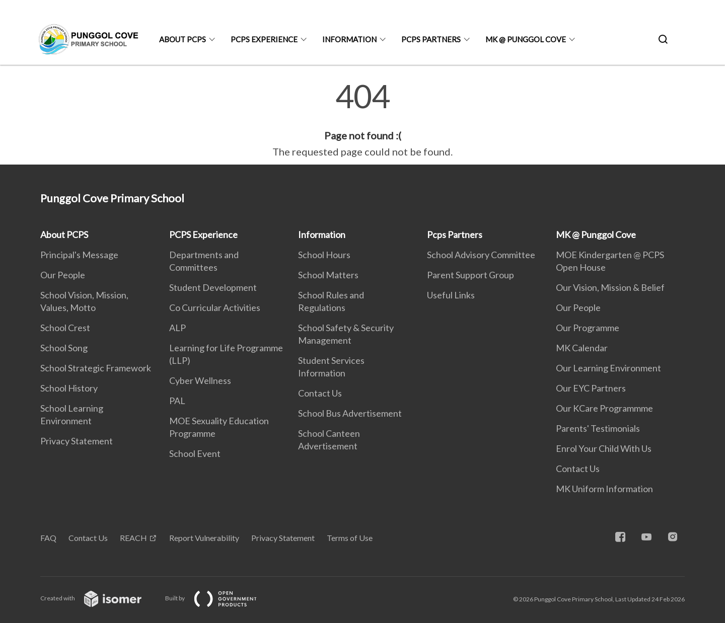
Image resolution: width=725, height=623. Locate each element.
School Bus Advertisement (350, 413)
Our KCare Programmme (604, 408)
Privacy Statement (76, 440)
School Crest (65, 327)
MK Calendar (582, 347)
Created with (99, 598)
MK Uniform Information (604, 488)
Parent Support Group (470, 274)
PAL (177, 400)
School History (69, 388)
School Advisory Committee (481, 254)
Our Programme (587, 327)
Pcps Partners (431, 39)
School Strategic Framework (95, 367)
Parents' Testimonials (598, 428)
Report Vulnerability (204, 537)
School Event (195, 453)
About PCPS (182, 39)
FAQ (48, 537)
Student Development (213, 287)
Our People (62, 274)
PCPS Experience (264, 39)
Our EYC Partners (591, 388)
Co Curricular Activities (214, 307)
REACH (133, 537)
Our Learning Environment (608, 367)
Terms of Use (350, 537)
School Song (64, 347)
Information (349, 39)
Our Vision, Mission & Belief (610, 287)
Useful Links (451, 294)
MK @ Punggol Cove (525, 39)
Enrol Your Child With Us (603, 448)
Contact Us (320, 393)
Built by (219, 598)
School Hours (324, 254)
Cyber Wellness (200, 380)
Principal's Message (79, 254)
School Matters (328, 274)
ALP (177, 327)
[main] (362, 120)
